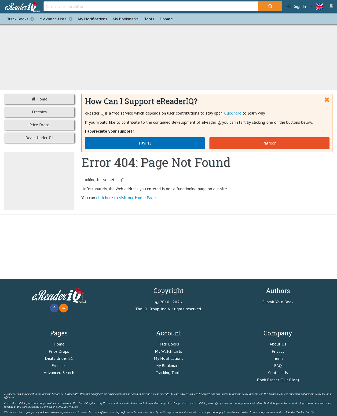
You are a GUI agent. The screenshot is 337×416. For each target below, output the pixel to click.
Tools (149, 19)
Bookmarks (126, 19)
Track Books (22, 19)
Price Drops (39, 124)
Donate (166, 19)
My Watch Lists (57, 19)
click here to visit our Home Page (126, 197)
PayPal (145, 143)
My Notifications (168, 358)
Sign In (296, 6)
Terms (278, 358)
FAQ (278, 365)
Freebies (39, 112)
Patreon (269, 143)
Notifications (92, 19)
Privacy (278, 351)
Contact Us (278, 372)
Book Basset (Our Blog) (278, 380)
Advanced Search (59, 372)
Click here (232, 113)
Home (39, 99)
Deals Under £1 (39, 137)
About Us (278, 344)
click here (270, 412)
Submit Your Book (277, 302)
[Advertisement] (168, 56)
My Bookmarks (168, 365)
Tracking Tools (168, 372)
